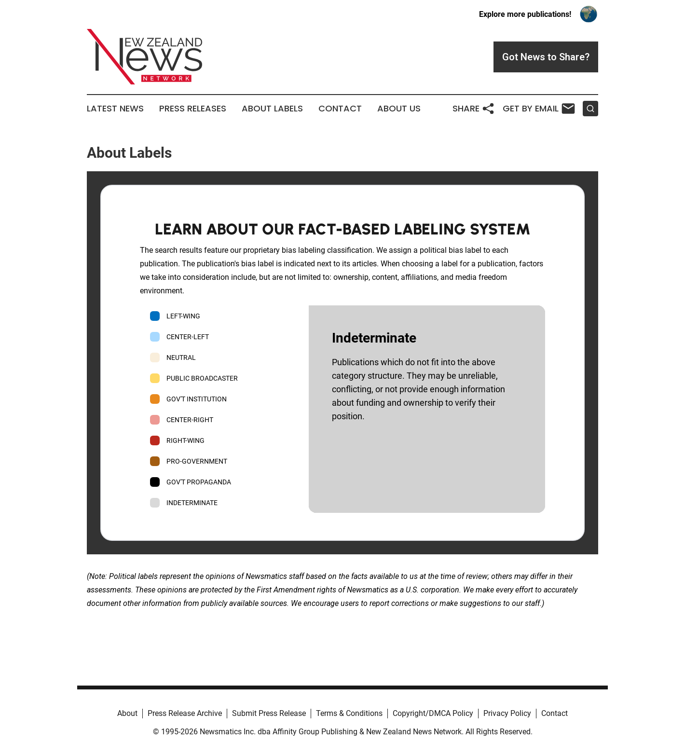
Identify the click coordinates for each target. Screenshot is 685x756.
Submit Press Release (269, 713)
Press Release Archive (185, 713)
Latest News (115, 108)
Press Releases (192, 108)
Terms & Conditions (349, 713)
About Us (399, 108)
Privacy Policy (507, 713)
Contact (340, 108)
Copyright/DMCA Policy (433, 713)
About (127, 713)
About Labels (272, 108)
